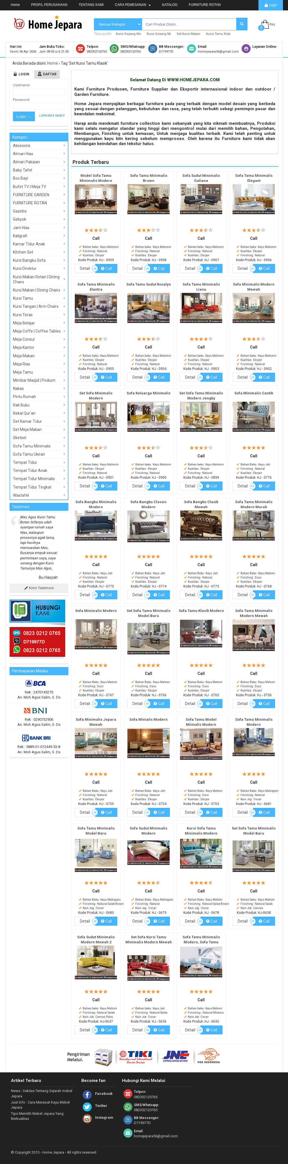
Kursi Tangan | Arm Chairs (35, 306)
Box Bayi (20, 178)
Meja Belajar (24, 323)
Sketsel (19, 437)
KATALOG (169, 5)
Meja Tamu (23, 372)
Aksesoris (21, 145)
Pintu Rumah (24, 396)
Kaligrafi (20, 236)
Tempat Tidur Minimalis (34, 478)
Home (15, 5)
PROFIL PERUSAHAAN (49, 5)
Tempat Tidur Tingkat (32, 487)
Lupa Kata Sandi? (52, 115)
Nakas (18, 388)
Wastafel (21, 495)
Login (270, 5)
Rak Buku (21, 405)
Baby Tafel (22, 170)
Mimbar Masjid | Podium (34, 380)
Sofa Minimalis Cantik (253, 393)
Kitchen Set (23, 252)
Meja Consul (24, 339)
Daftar (50, 74)
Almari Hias (23, 154)
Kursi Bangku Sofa (29, 260)
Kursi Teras (23, 315)
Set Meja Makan (27, 429)
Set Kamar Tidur (27, 421)
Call (106, 268)
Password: (21, 100)
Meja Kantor (23, 347)
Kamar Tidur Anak (29, 244)
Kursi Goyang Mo (128, 34)
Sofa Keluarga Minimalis (148, 393)
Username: (21, 85)
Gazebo (20, 211)
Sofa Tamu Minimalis (32, 446)
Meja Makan (24, 356)
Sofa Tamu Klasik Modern (201, 611)
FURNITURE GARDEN (31, 195)
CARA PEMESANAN (133, 5)
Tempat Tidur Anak (30, 470)
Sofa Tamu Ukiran (29, 454)
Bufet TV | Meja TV (29, 186)
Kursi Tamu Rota (218, 34)
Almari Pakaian (26, 162)
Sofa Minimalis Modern (96, 611)
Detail (85, 268)
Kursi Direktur (25, 268)
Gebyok (19, 219)
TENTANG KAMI (91, 5)
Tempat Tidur (25, 462)
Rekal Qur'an (24, 413)
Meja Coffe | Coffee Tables (37, 331)
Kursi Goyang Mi (159, 34)
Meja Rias (21, 364)
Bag (272, 24)
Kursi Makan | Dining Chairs (36, 290)
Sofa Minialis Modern (148, 719)
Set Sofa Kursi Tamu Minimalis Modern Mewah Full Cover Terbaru (148, 942)
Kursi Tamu (23, 298)
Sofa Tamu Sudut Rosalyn (148, 284)
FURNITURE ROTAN (205, 5)
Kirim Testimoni (39, 588)
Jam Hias (21, 227)
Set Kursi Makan (189, 34)
